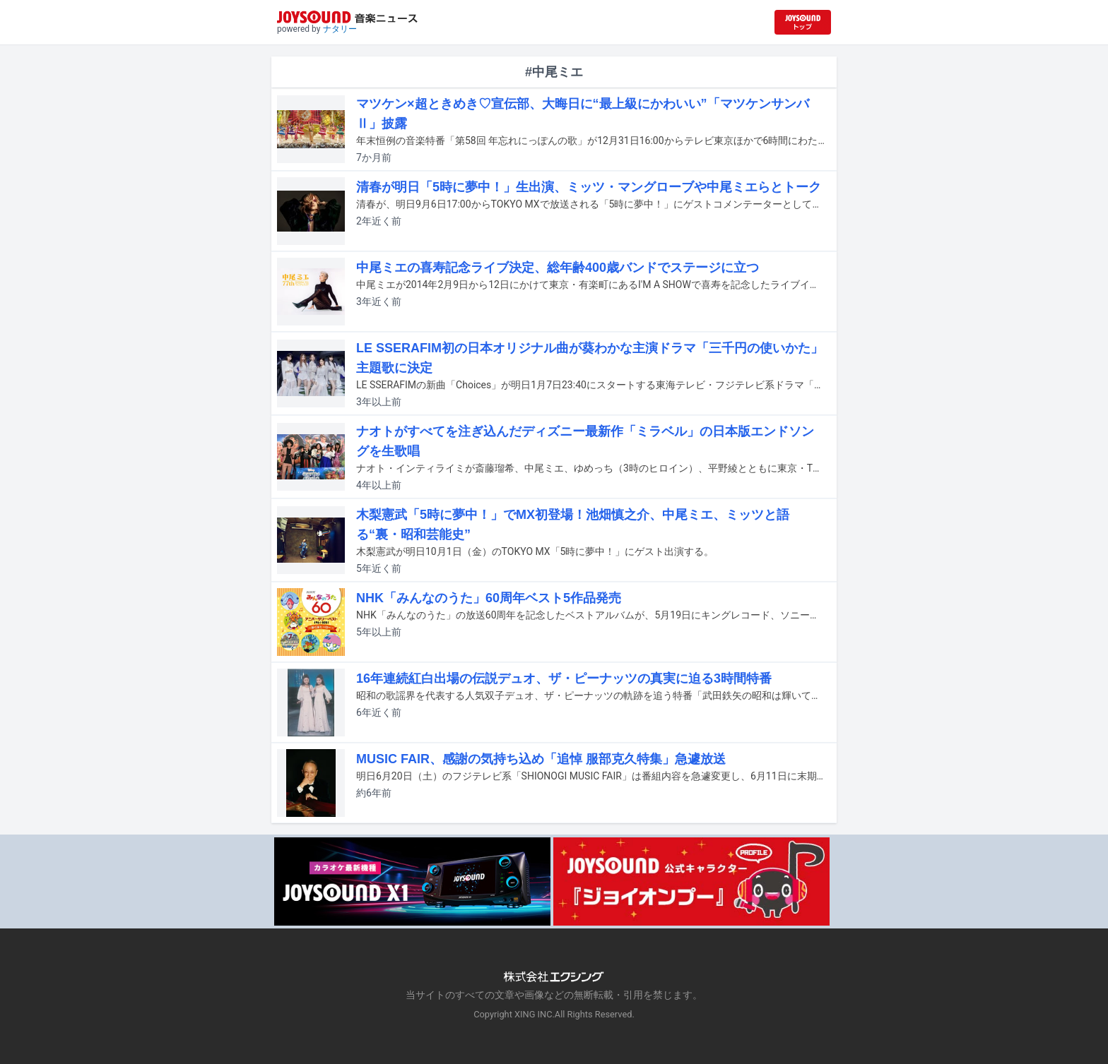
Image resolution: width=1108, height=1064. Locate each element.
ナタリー (340, 29)
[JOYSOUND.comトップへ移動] (802, 22)
